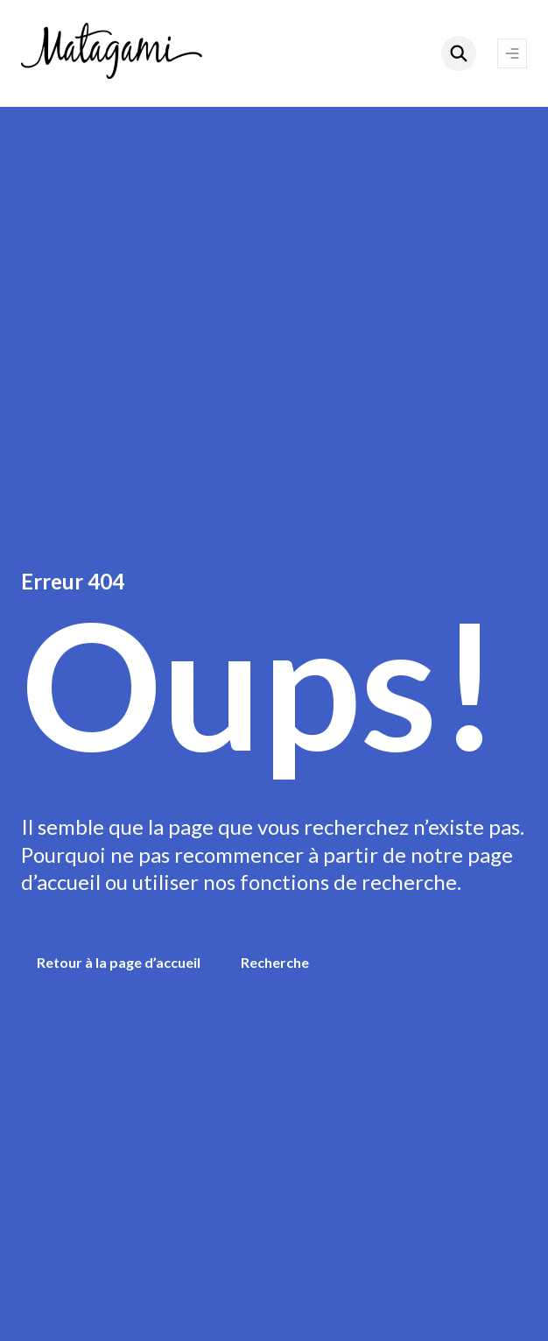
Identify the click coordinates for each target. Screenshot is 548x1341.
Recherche (275, 962)
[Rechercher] (458, 53)
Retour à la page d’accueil (118, 962)
